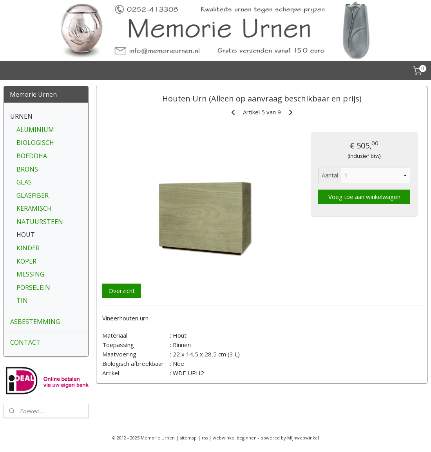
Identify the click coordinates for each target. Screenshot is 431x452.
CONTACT (25, 342)
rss (205, 438)
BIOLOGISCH (35, 142)
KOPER (26, 261)
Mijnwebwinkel (303, 438)
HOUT (25, 234)
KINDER (28, 248)
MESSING (30, 274)
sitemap (188, 438)
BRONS (27, 169)
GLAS (24, 182)
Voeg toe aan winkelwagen (364, 197)
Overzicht (122, 291)
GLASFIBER (32, 195)
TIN (22, 300)
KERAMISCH (34, 208)
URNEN (21, 116)
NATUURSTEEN (39, 221)
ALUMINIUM (35, 129)
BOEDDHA (31, 156)
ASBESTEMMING (35, 321)
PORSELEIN (33, 287)
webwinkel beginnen (235, 438)
